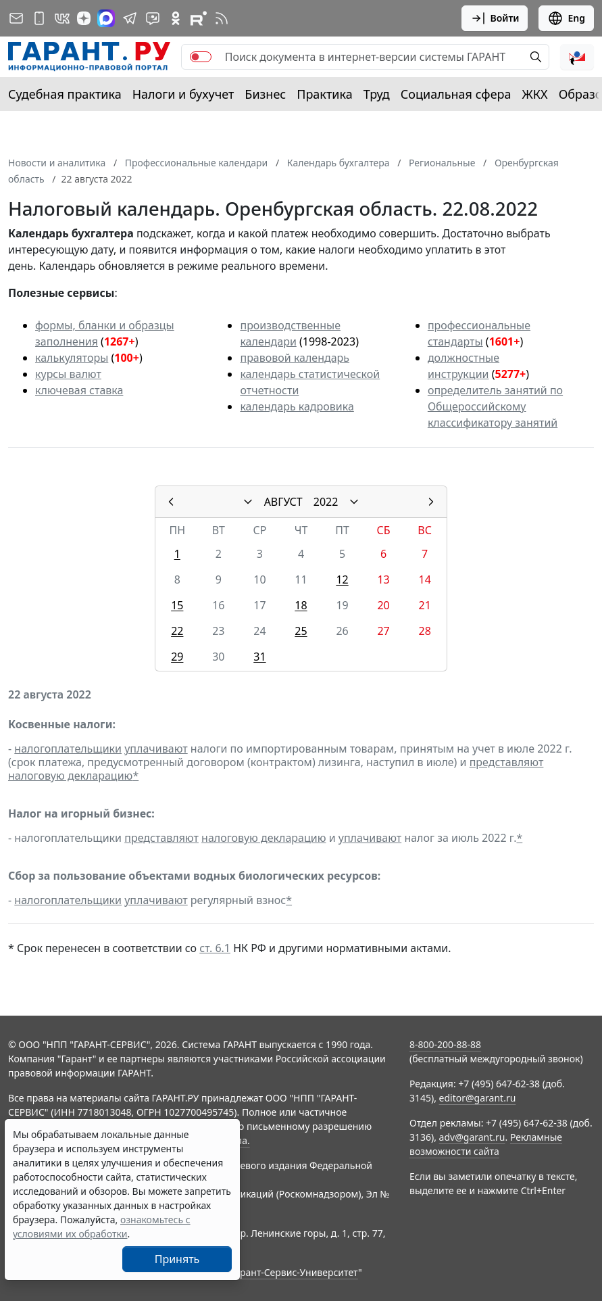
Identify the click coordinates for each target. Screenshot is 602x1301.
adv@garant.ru (472, 1137)
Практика (324, 94)
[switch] (200, 56)
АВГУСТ (283, 501)
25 (301, 630)
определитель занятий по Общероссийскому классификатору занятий (495, 406)
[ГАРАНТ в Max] (106, 18)
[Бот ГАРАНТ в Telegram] (153, 18)
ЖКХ (535, 94)
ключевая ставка (79, 390)
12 (342, 579)
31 (259, 656)
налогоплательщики (68, 748)
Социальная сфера (456, 94)
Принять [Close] (177, 1259)
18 (301, 605)
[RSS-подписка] (222, 18)
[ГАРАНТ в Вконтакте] (62, 18)
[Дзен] (84, 18)
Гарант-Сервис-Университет (294, 1272)
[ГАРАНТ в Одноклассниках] (176, 18)
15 (177, 605)
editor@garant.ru (477, 1097)
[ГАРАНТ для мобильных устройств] (39, 18)
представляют (507, 762)
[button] (577, 57)
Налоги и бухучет (183, 94)
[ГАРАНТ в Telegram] (130, 18)
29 (177, 656)
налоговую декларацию (70, 775)
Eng (566, 18)
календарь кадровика (296, 406)
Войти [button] (495, 18)
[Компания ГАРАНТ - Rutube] (199, 18)
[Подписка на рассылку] (16, 18)
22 (177, 630)
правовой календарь (294, 357)
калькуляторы (71, 357)
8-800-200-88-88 (445, 1044)
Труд (376, 94)
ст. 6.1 (214, 948)
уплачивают (155, 748)
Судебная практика (65, 94)
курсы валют (68, 373)
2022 (325, 501)
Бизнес (265, 94)
